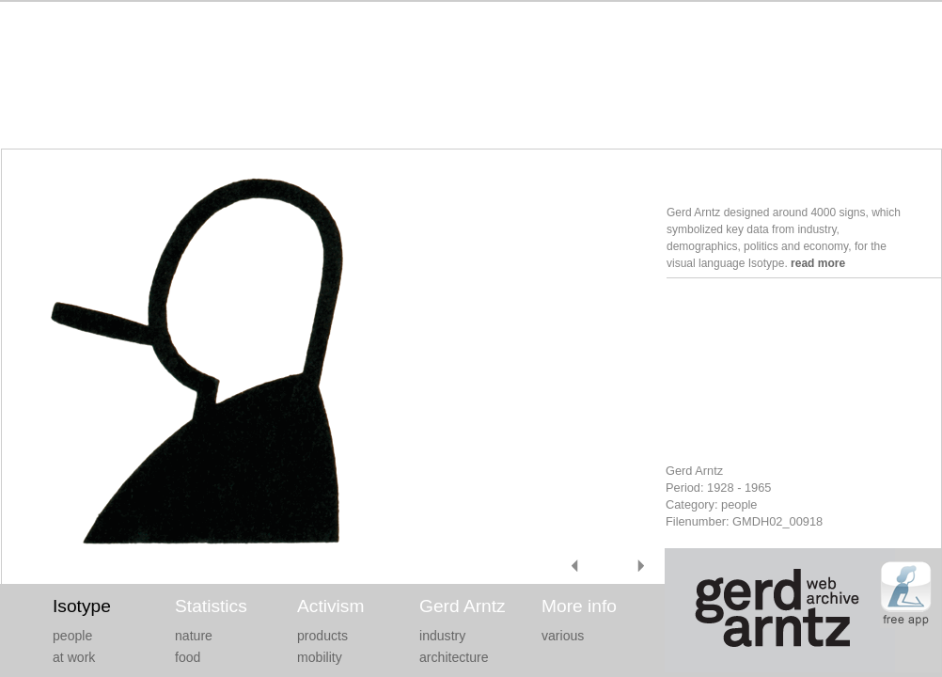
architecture (454, 657)
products (322, 635)
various (563, 635)
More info (579, 606)
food (187, 657)
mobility (319, 657)
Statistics (211, 606)
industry (442, 635)
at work (74, 657)
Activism (330, 606)
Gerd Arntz (462, 606)
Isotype (82, 606)
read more (818, 263)
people (72, 635)
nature (193, 635)
